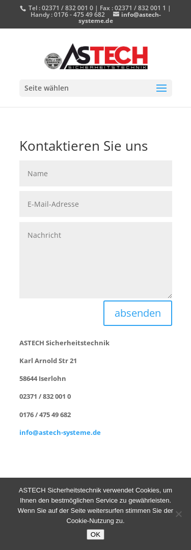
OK (95, 534)
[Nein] (178, 514)
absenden (138, 313)
